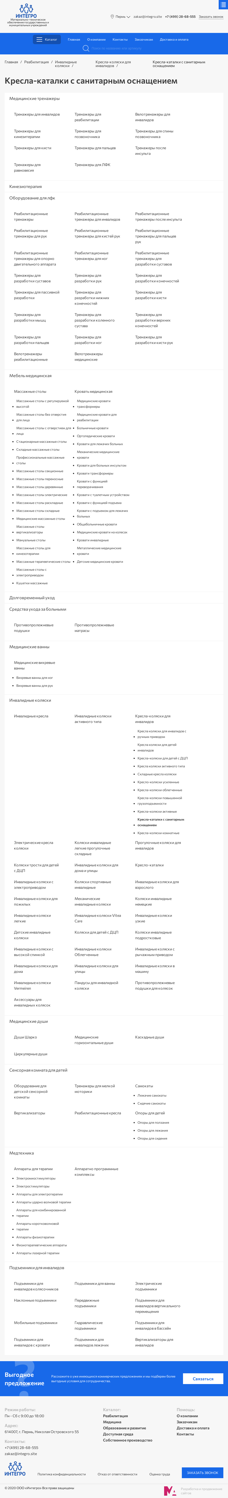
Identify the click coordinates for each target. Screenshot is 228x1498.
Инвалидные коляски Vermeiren (32, 985)
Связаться (203, 1378)
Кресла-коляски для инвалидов (113, 64)
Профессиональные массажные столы (40, 460)
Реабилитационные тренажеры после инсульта (158, 216)
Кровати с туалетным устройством (103, 495)
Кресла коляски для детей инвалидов (157, 747)
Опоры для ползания (153, 1122)
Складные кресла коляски (157, 774)
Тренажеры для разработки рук (88, 278)
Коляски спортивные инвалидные (93, 884)
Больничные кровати (92, 428)
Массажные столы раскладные (39, 503)
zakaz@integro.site (148, 16)
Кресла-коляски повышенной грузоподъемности (160, 800)
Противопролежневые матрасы (94, 628)
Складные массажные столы (37, 449)
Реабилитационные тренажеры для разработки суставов (153, 258)
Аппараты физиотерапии (35, 1237)
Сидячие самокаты (152, 1103)
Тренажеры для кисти (32, 147)
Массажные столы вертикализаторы (30, 529)
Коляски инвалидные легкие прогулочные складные (93, 848)
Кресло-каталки (149, 865)
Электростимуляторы (32, 1186)
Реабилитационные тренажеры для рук (31, 233)
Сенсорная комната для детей (38, 1070)
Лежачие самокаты (152, 1095)
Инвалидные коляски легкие (32, 918)
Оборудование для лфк (32, 197)
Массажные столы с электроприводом (31, 572)
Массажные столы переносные (39, 479)
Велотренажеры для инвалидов (152, 117)
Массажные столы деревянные (39, 487)
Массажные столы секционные (39, 471)
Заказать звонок (211, 16)
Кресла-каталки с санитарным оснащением (161, 822)
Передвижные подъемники (87, 1303)
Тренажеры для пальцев (95, 147)
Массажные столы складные (37, 511)
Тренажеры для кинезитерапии (27, 134)
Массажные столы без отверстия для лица (41, 417)
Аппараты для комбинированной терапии (41, 1213)
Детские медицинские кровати (100, 561)
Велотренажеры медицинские (89, 356)
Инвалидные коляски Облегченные (93, 952)
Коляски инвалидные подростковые (153, 935)
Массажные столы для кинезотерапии (33, 551)
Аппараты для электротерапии (39, 1194)
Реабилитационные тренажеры (31, 216)
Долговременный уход (32, 597)
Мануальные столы (30, 540)
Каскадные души (149, 1037)
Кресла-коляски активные (157, 811)
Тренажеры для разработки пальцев (31, 340)
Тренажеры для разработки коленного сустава (95, 320)
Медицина (112, 1422)
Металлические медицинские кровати (99, 551)
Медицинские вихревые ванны (34, 665)
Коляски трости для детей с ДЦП (36, 868)
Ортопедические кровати (96, 436)
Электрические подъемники (148, 1286)
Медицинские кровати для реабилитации (97, 417)
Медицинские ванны (29, 646)
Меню (223, 4)
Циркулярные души (30, 1054)
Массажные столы (30, 391)
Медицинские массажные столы (40, 519)
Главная (74, 39)
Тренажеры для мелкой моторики (95, 1089)
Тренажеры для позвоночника (88, 134)
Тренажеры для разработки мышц (30, 317)
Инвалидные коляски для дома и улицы (96, 868)
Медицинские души (28, 1021)
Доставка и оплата (174, 39)
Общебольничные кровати (97, 524)
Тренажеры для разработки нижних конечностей (92, 297)
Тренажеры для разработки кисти (150, 295)
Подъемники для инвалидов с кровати (32, 1342)
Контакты (120, 39)
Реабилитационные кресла (98, 1113)
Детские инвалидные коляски (32, 935)
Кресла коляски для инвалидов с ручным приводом (162, 734)
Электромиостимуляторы (35, 1178)
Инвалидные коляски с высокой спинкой (33, 952)
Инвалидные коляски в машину (155, 968)
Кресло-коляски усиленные (158, 782)
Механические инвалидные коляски (93, 901)
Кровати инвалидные (93, 540)
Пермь (120, 16)
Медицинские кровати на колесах (102, 532)
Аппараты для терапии (33, 1168)
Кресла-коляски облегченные (160, 790)
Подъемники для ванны (95, 1283)
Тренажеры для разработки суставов (32, 278)
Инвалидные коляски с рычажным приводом (155, 952)
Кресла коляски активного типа (161, 766)
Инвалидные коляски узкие (153, 918)
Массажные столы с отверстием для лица (43, 431)
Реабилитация (36, 62)
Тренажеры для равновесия (27, 167)
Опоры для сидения (152, 1138)
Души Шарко (25, 1037)
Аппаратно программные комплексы (96, 1171)
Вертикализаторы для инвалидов (154, 1342)
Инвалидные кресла (31, 716)
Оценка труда (159, 1474)
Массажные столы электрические (41, 495)
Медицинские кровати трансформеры (94, 403)
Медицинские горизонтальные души (94, 1040)
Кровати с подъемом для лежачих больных (102, 513)
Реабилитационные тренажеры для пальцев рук (155, 236)
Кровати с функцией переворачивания (92, 484)
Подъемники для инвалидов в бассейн (153, 1325)
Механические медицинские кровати (98, 454)
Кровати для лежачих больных (100, 444)
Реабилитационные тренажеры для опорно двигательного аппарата (35, 258)
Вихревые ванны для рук (34, 685)
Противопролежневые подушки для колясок (155, 985)
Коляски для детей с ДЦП (96, 932)
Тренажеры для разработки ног (88, 340)
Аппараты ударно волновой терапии (43, 1202)
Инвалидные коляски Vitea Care (98, 918)
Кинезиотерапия (25, 186)
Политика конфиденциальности (62, 1474)
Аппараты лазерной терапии (37, 1253)
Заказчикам (144, 39)
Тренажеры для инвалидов (37, 114)
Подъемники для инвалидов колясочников (36, 1286)
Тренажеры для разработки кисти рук (154, 340)
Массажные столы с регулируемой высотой (42, 403)
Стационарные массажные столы (41, 441)
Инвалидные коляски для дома (36, 968)
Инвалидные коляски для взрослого (157, 884)
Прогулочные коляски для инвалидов (158, 845)
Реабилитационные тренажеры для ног (91, 256)
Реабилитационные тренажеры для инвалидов (97, 216)
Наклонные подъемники (35, 1300)
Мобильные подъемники (35, 1322)
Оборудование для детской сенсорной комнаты (31, 1091)
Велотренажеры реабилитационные (31, 356)
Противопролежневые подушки (33, 628)
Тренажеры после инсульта (150, 150)
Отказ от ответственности (117, 1474)
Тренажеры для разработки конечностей (157, 278)
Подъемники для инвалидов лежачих (92, 1342)
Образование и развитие (124, 1428)
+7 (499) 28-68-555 (180, 16)
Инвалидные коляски (66, 64)
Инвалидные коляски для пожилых (36, 901)
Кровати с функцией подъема (99, 503)
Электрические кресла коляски (33, 845)
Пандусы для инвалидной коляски (96, 985)
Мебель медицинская (30, 375)
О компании (96, 39)
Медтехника (21, 1152)
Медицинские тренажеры (34, 98)
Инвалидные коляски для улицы (96, 968)
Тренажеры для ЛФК (93, 164)
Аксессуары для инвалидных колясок (32, 1002)
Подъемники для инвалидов (36, 1267)
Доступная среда (118, 1434)
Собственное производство (127, 1440)
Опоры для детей (150, 1113)
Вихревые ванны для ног (34, 678)
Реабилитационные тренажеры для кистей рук (97, 233)
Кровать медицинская (93, 391)
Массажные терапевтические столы (43, 561)
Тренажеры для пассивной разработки (36, 295)
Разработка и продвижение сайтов (201, 1491)
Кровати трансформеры (95, 473)
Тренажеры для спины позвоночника (154, 134)
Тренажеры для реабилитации (88, 117)
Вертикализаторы (29, 1113)
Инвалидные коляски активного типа (93, 719)
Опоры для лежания (153, 1130)
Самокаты (144, 1086)
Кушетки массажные (32, 583)
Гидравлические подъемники (89, 1325)
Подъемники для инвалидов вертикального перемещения (157, 1306)
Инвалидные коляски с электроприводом (33, 884)
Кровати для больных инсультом (101, 465)
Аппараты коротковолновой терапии (37, 1226)
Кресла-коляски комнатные (158, 833)
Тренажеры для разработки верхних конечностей (153, 320)
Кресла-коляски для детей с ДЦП (163, 758)
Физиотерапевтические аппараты (41, 1245)
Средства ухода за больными (37, 609)
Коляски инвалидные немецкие (153, 901)
